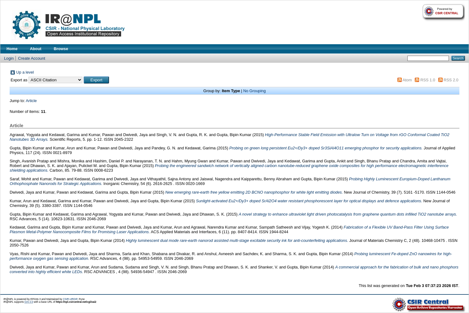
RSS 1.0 (427, 80)
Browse (61, 48)
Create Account (31, 58)
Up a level (25, 72)
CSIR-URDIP (70, 299)
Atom (407, 80)
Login (9, 58)
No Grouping (254, 90)
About (36, 48)
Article (31, 100)
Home (12, 48)
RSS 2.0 (451, 80)
